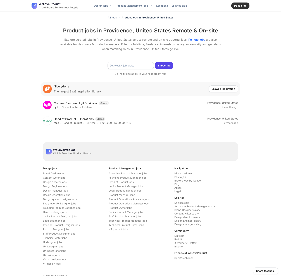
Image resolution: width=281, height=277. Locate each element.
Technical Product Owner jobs (126, 224)
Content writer (70, 107)
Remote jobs (197, 39)
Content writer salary (186, 213)
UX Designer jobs (53, 246)
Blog (177, 184)
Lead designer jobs (54, 220)
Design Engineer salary (187, 220)
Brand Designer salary (187, 209)
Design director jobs (54, 181)
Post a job (180, 176)
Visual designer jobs (54, 259)
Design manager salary (187, 224)
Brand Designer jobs (55, 173)
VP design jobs (52, 263)
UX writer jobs (51, 255)
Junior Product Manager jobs (126, 186)
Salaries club (181, 202)
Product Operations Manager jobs (129, 203)
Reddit (178, 239)
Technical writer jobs (55, 237)
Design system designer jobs (60, 199)
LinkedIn (179, 235)
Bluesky (179, 246)
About (178, 187)
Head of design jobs (54, 212)
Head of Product (72, 122)
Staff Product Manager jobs (125, 216)
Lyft (56, 107)
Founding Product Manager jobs (127, 177)
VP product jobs (118, 229)
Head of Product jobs (121, 181)
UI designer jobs (52, 242)
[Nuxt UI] (55, 5)
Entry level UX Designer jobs (59, 203)
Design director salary (187, 217)
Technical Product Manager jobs (128, 220)
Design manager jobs (55, 190)
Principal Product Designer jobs (61, 224)
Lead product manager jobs (125, 190)
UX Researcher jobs (54, 250)
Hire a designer (183, 173)
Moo (56, 122)
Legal (177, 191)
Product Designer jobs (56, 229)
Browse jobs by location (188, 180)
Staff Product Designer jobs (59, 233)
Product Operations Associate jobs (129, 199)
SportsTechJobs (183, 257)
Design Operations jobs (56, 194)
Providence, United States (222, 102)
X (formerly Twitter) (185, 242)
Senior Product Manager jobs (126, 212)
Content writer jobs (54, 177)
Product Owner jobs (120, 207)
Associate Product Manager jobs (128, 173)
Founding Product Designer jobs (61, 207)
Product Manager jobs (122, 194)
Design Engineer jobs (55, 186)
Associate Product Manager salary (194, 206)
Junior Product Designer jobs (60, 216)
